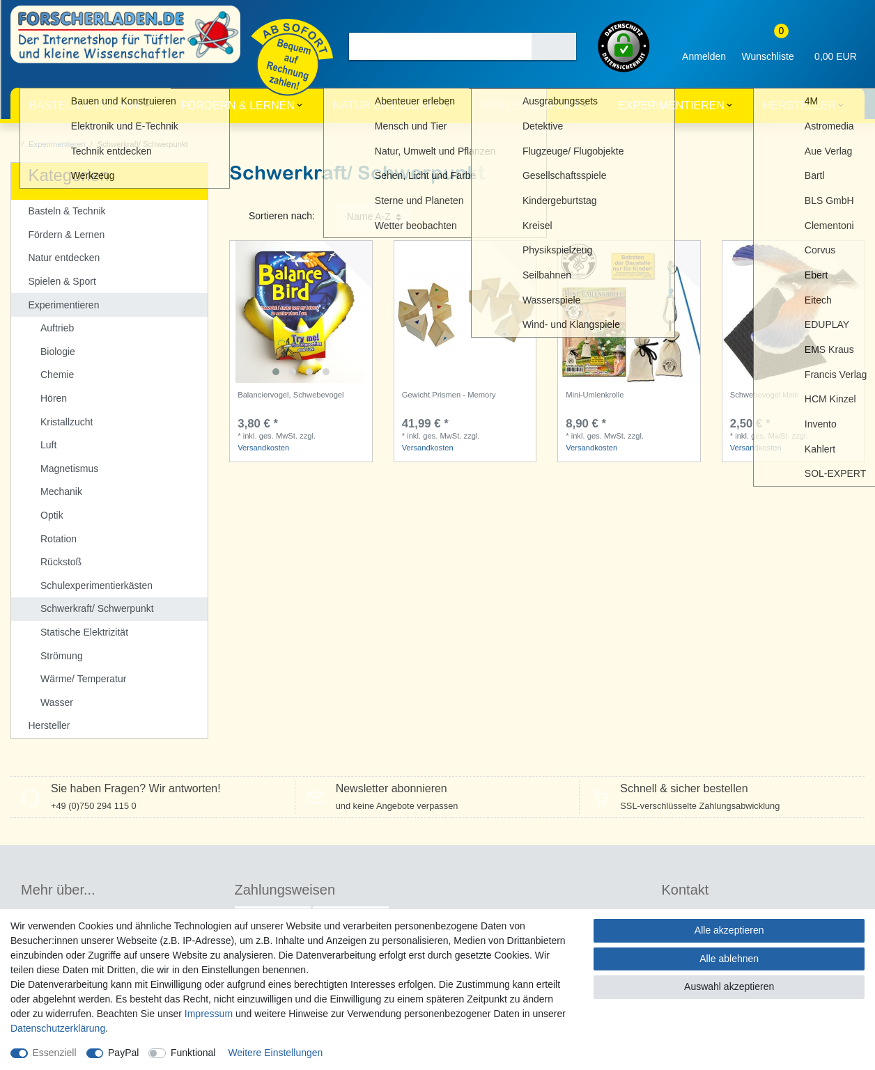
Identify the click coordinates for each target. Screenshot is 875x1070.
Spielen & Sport (530, 105)
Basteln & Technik (85, 105)
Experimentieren (671, 105)
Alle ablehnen (729, 958)
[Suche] (554, 46)
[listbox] (301, 312)
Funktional (193, 1052)
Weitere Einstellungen (275, 1052)
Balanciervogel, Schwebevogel (290, 395)
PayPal (123, 1052)
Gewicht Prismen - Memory (449, 395)
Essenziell (55, 1052)
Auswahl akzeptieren (729, 986)
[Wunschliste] (768, 46)
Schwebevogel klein (764, 395)
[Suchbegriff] (440, 46)
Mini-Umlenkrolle (595, 395)
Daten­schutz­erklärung (57, 1028)
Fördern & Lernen (237, 105)
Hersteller (799, 105)
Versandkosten (263, 447)
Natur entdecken (387, 105)
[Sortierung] (374, 216)
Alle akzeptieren (729, 930)
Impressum (209, 1013)
